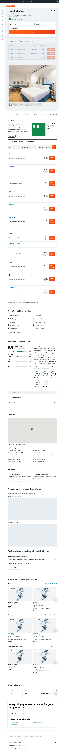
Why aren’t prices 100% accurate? (33, 748)
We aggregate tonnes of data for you (33, 745)
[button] (57, 1)
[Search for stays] (3, 13)
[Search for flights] (3, 10)
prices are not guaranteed (38, 738)
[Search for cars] (3, 16)
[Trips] (3, 35)
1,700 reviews (21, 19)
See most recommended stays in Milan (47, 646)
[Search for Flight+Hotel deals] (3, 20)
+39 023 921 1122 (13, 17)
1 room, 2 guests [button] (14, 28)
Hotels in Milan (14, 724)
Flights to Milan (14, 722)
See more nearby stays (51, 583)
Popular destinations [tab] (27, 713)
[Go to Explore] (3, 24)
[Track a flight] (3, 27)
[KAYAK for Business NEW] (3, 30)
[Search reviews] (33, 393)
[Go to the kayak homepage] (10, 6)
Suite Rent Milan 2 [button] (13, 602)
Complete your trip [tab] (15, 713)
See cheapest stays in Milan (49, 614)
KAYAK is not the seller (33, 742)
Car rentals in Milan (37, 722)
